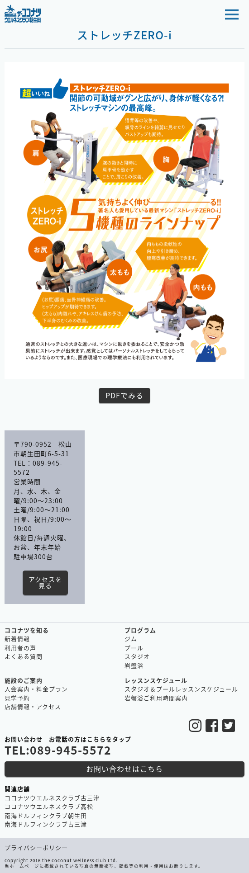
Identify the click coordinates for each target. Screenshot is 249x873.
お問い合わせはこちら (124, 768)
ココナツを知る (27, 630)
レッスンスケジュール (155, 680)
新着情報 (17, 638)
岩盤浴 (134, 665)
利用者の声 (20, 647)
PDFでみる (124, 395)
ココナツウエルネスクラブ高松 (49, 806)
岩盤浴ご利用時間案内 (156, 698)
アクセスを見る (45, 582)
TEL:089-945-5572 (58, 749)
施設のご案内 (24, 680)
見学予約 (17, 698)
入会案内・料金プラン (36, 688)
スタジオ (137, 656)
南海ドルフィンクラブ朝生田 (46, 815)
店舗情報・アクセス (33, 706)
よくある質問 (24, 656)
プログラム (140, 630)
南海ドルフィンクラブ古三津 (46, 824)
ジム (130, 638)
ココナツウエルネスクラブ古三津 (52, 797)
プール (134, 647)
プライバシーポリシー (36, 847)
